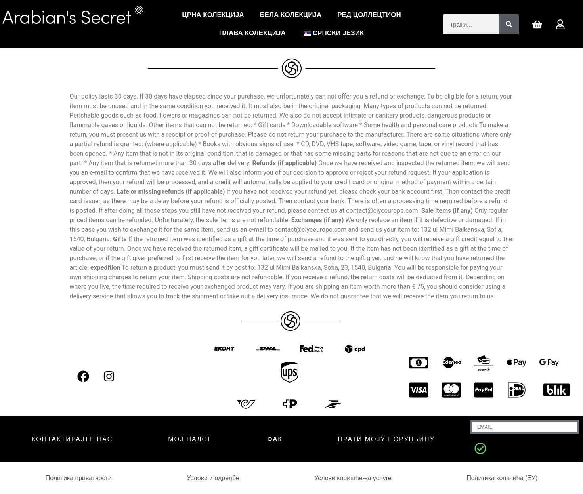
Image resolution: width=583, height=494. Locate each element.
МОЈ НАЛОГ (190, 439)
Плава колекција (252, 33)
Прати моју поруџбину (386, 439)
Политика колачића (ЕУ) (502, 478)
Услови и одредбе (213, 478)
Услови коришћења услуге (353, 478)
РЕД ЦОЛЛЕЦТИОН (369, 15)
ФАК (275, 439)
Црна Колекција (213, 15)
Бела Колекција (291, 15)
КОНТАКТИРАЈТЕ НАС (72, 439)
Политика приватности (78, 478)
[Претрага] (509, 24)
